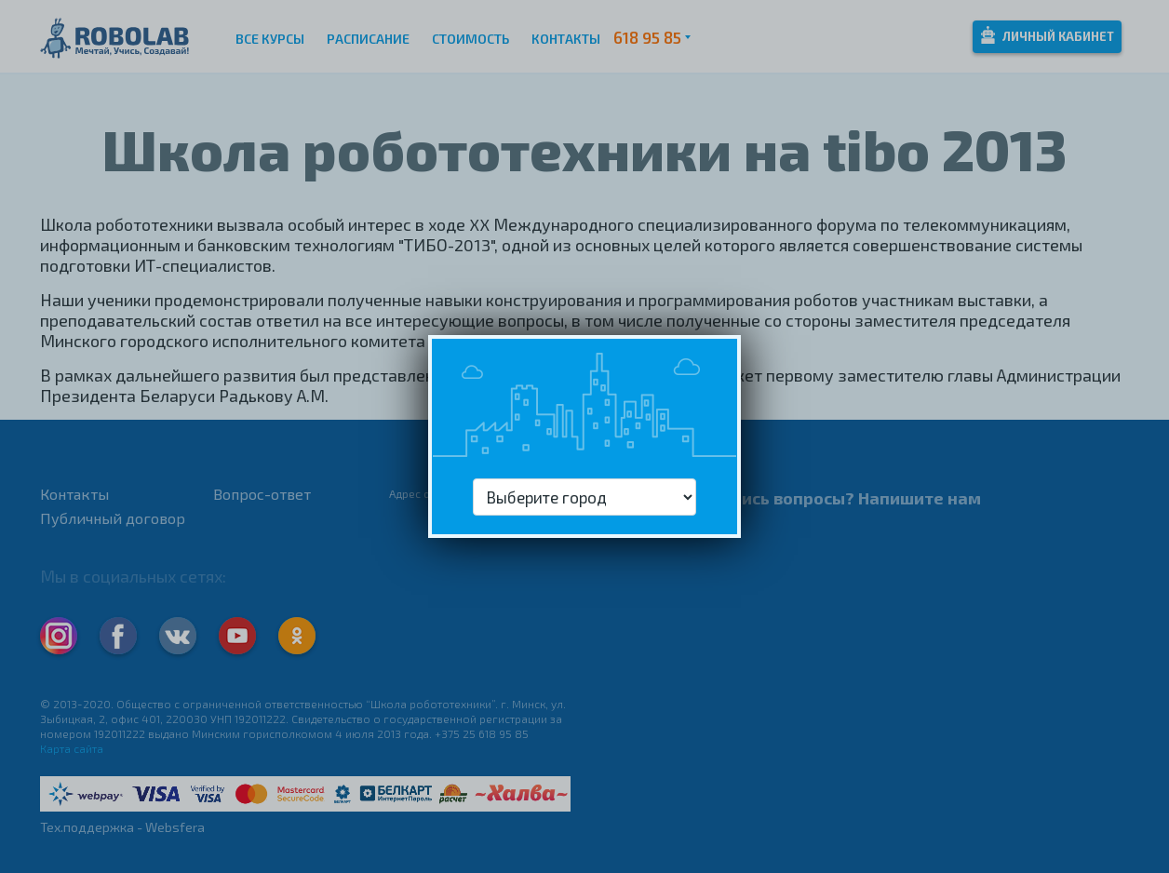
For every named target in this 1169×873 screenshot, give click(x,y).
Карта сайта (71, 748)
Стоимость (470, 39)
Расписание (368, 39)
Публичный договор (112, 518)
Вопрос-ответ (262, 494)
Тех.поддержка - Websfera (122, 827)
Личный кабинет (1047, 35)
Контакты (565, 39)
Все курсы (269, 39)
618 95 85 (647, 37)
